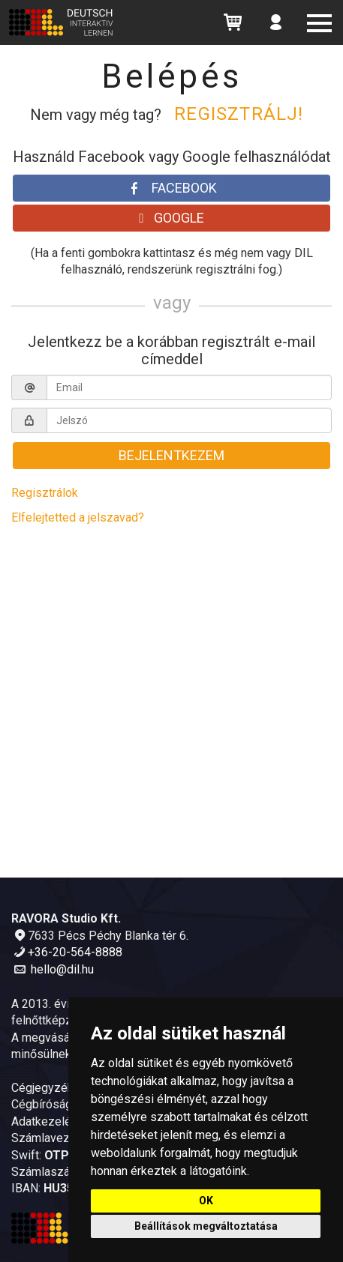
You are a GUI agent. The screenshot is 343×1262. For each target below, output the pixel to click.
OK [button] (206, 1201)
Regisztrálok (44, 493)
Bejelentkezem (171, 455)
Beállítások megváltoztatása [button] (206, 1226)
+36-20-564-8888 (75, 952)
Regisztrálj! (238, 113)
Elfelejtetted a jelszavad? (77, 517)
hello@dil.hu (62, 969)
